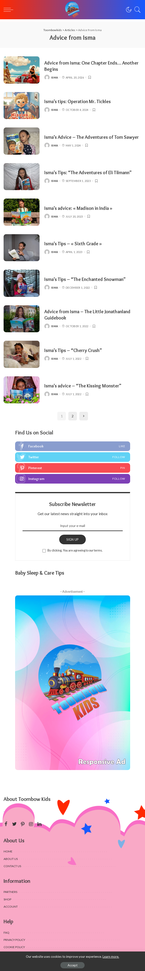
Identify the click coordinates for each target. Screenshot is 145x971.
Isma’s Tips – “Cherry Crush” (73, 350)
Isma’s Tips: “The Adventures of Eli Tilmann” (88, 172)
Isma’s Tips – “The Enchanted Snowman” (85, 279)
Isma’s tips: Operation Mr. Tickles (77, 101)
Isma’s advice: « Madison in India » (78, 208)
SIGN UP (72, 539)
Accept (72, 965)
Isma (54, 77)
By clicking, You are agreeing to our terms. (75, 550)
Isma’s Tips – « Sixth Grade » (73, 243)
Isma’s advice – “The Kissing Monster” (82, 386)
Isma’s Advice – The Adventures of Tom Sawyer (91, 137)
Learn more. (111, 956)
